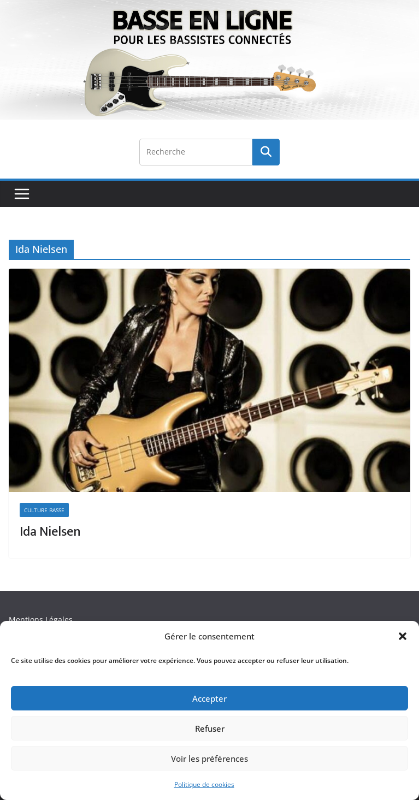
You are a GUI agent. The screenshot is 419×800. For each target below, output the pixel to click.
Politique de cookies (204, 784)
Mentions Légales (41, 619)
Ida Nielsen (50, 532)
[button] (402, 636)
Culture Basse (44, 510)
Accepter (209, 698)
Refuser (210, 728)
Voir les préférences (209, 758)
